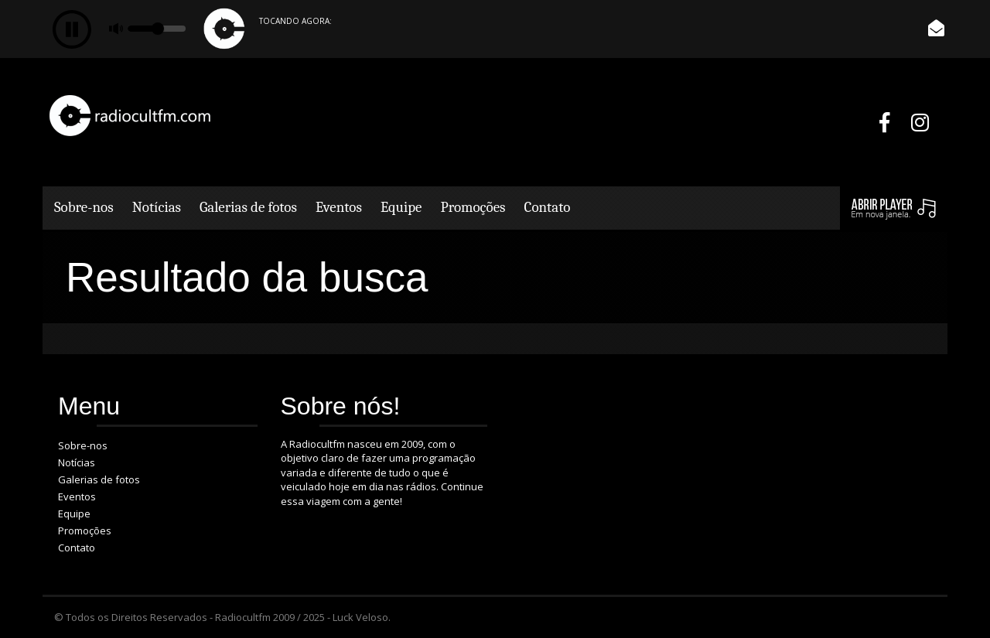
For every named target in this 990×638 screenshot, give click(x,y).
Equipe (401, 207)
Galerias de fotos (248, 207)
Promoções (473, 207)
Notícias (156, 207)
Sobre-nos (84, 207)
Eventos (339, 207)
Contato (547, 207)
